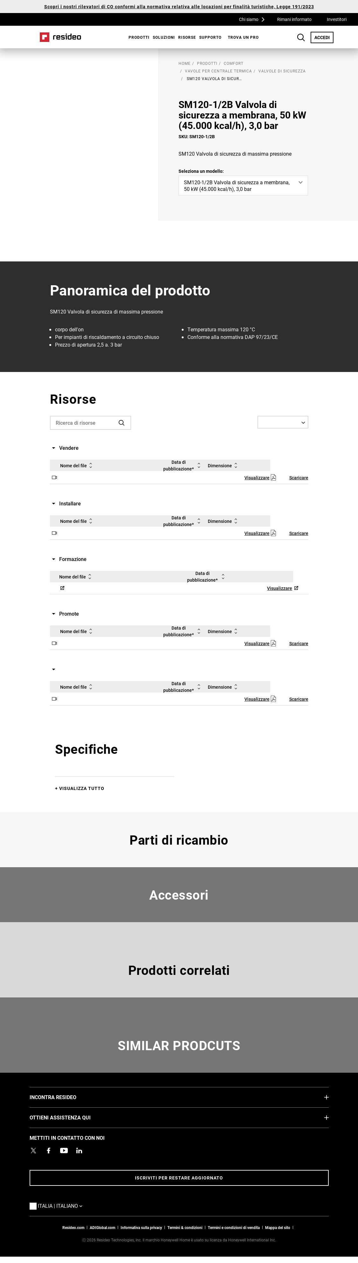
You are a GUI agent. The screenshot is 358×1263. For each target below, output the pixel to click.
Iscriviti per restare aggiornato (179, 1178)
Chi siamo (254, 19)
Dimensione (224, 465)
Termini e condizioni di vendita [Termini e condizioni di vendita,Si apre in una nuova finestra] (234, 1227)
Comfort (233, 63)
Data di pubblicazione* (183, 465)
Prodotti (139, 37)
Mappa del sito (277, 1227)
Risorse (187, 37)
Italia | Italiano (62, 1205)
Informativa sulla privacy (141, 1227)
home (185, 63)
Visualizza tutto (81, 788)
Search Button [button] (301, 37)
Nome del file (77, 465)
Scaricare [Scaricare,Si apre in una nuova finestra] (298, 478)
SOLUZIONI (164, 37)
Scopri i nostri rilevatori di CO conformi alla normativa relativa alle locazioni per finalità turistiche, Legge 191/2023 (179, 6)
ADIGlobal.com (102, 1227)
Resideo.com (73, 1227)
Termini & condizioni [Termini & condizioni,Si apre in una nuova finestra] (184, 1227)
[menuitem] (137, 37)
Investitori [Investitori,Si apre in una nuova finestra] (337, 19)
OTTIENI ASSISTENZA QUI (70, 1117)
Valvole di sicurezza (282, 70)
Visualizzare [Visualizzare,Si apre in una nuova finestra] (257, 478)
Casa (60, 37)
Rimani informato (294, 19)
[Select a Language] (282, 422)
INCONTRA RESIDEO (62, 1096)
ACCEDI (323, 37)
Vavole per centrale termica (218, 70)
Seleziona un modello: (201, 171)
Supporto (210, 37)
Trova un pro (243, 37)
